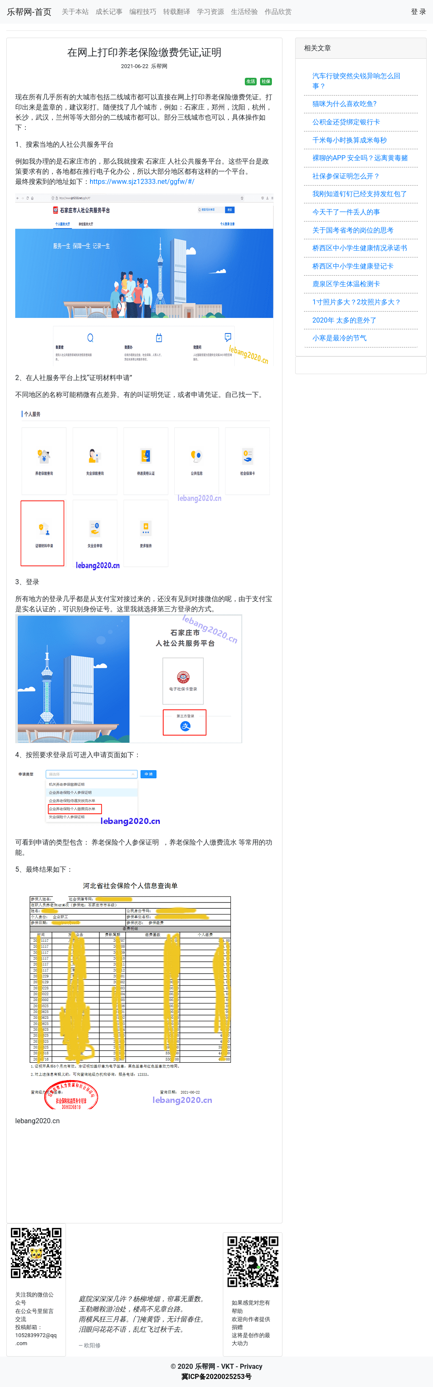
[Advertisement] (144, 1179)
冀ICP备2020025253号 (216, 1377)
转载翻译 (176, 12)
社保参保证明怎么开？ (346, 176)
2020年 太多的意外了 (344, 320)
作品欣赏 (278, 12)
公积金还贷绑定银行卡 (346, 122)
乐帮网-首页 (29, 12)
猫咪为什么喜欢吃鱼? (344, 104)
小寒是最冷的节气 (339, 338)
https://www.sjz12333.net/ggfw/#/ (142, 182)
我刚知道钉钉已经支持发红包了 (359, 194)
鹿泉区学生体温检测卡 (346, 284)
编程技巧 (142, 12)
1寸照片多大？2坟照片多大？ (356, 302)
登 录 (418, 12)
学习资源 (210, 12)
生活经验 (244, 12)
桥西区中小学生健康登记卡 (353, 266)
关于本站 (75, 12)
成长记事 (109, 12)
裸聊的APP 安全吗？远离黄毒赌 (360, 158)
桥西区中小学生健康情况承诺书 (359, 248)
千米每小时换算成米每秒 (349, 140)
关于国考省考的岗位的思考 (353, 230)
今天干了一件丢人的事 (346, 212)
